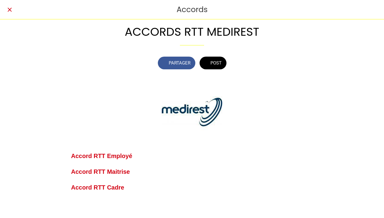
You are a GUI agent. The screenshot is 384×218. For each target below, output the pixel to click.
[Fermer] (9, 9)
